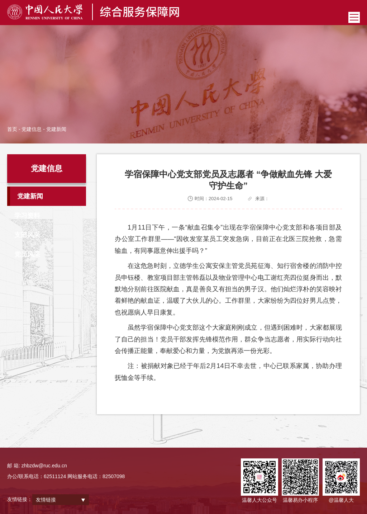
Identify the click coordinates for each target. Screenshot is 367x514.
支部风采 (27, 235)
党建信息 (32, 129)
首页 (12, 129)
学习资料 (27, 215)
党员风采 (27, 254)
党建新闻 (30, 196)
